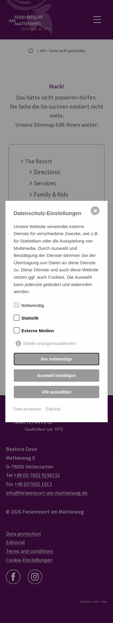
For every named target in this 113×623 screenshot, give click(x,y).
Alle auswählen (56, 392)
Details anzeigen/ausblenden (49, 343)
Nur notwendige (56, 359)
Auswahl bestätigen (56, 375)
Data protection (28, 409)
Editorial (53, 409)
